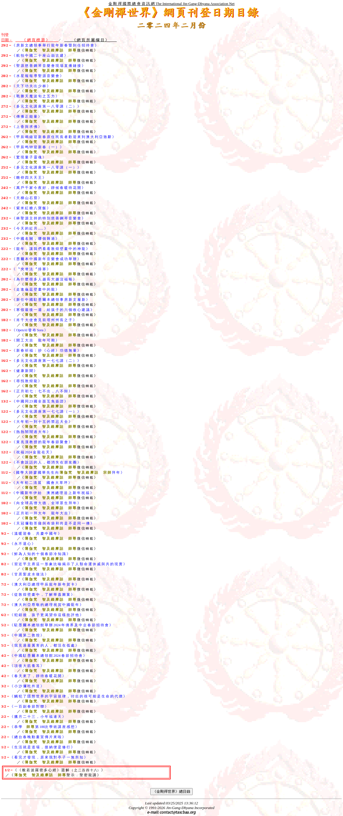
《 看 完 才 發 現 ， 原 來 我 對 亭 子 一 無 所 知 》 (48, 757)
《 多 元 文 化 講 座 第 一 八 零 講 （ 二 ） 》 (46, 106)
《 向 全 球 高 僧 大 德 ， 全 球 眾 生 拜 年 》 (46, 503)
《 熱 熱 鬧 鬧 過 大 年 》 (31, 432)
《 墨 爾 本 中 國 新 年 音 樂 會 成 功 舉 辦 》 (46, 259)
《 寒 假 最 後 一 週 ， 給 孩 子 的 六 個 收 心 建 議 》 (53, 310)
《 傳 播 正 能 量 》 (27, 116)
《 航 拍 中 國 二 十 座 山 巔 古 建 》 (40, 55)
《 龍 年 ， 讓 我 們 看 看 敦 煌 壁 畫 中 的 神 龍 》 (51, 249)
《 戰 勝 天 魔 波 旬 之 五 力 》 (35, 96)
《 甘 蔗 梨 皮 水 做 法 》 (29, 574)
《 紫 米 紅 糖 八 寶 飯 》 (31, 208)
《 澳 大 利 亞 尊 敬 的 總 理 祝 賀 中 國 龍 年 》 (46, 605)
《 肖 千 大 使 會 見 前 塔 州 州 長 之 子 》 (44, 320)
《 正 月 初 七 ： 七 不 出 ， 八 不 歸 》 (42, 391)
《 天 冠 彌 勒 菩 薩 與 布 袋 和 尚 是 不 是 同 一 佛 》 (53, 523)
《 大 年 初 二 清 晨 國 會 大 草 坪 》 (42, 483)
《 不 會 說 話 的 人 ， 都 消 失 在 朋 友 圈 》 (46, 462)
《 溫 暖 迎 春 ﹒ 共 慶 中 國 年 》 (35, 534)
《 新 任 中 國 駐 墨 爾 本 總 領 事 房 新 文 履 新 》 (51, 300)
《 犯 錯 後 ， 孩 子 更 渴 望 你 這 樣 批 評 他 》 (46, 615)
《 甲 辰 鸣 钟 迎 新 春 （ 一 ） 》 (37, 147)
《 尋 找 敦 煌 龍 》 (27, 381)
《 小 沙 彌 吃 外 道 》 (27, 686)
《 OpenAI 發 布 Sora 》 (30, 330)
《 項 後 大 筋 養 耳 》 (27, 666)
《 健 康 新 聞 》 (24, 371)
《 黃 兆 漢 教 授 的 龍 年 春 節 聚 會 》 (42, 442)
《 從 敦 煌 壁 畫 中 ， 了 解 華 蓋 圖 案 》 (42, 595)
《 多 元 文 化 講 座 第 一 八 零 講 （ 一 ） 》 (46, 167)
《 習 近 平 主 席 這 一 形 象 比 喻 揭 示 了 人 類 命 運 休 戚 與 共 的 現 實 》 (68, 564)
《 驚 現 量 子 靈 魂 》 (29, 157)
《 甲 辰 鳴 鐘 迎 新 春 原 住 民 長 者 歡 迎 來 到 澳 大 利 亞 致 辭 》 (64, 137)
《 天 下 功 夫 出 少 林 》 (31, 86)
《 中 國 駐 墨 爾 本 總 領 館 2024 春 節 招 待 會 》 (48, 656)
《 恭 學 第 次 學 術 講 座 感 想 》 (44, 727)
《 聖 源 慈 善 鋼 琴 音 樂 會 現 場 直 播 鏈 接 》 (48, 66)
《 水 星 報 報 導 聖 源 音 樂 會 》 (37, 76)
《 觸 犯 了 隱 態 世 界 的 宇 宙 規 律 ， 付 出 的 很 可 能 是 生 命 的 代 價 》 (68, 696)
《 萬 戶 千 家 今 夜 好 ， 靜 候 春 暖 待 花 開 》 (48, 188)
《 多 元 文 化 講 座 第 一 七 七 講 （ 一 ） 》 (46, 411)
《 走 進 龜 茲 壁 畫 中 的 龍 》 (35, 289)
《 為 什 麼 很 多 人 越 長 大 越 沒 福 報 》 (44, 279)
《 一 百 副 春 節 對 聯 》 (29, 706)
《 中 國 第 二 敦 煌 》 (27, 635)
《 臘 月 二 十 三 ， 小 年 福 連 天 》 (38, 717)
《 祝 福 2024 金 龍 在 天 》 (33, 452)
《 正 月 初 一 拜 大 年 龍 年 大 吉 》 (42, 513)
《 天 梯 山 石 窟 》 (27, 198)
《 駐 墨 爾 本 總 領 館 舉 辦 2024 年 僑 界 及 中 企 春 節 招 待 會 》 (61, 625)
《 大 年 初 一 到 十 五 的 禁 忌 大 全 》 (42, 422)
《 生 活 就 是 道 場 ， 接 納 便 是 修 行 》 (42, 747)
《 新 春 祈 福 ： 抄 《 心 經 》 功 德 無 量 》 (46, 350)
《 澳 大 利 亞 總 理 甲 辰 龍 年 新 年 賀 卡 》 (44, 584)
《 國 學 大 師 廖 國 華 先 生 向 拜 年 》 (68, 472)
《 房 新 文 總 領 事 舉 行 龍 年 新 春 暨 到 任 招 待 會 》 (55, 45)
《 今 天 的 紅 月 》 (30, 228)
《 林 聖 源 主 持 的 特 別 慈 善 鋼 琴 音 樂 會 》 (48, 218)
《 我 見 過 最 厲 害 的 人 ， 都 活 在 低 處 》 (44, 645)
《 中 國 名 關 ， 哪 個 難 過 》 (35, 239)
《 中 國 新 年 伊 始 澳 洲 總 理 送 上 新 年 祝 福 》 (53, 493)
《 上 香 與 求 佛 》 (27, 127)
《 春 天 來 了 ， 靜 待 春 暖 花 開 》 (38, 676)
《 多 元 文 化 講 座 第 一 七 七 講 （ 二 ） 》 (46, 361)
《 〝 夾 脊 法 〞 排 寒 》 (31, 269)
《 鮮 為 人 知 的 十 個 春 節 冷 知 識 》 (40, 554)
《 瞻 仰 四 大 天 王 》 (29, 178)
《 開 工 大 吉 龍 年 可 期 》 (35, 340)
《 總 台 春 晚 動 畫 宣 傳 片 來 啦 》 (38, 737)
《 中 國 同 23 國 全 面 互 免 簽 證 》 (40, 401)
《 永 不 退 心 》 (22, 544)
